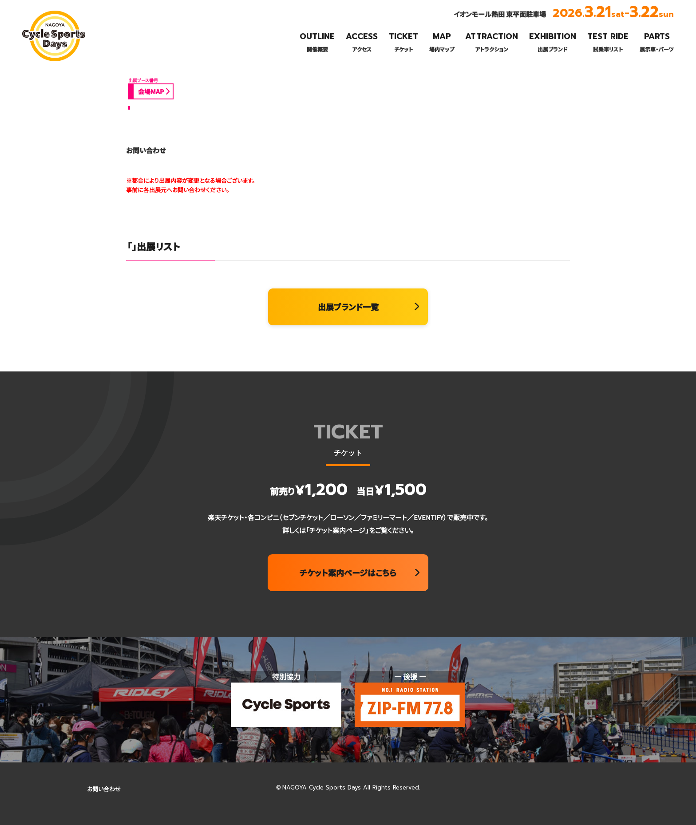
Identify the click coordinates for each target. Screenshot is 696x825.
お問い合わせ (104, 789)
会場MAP (151, 91)
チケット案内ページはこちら (348, 572)
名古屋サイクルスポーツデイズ (51, 60)
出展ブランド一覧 (348, 306)
